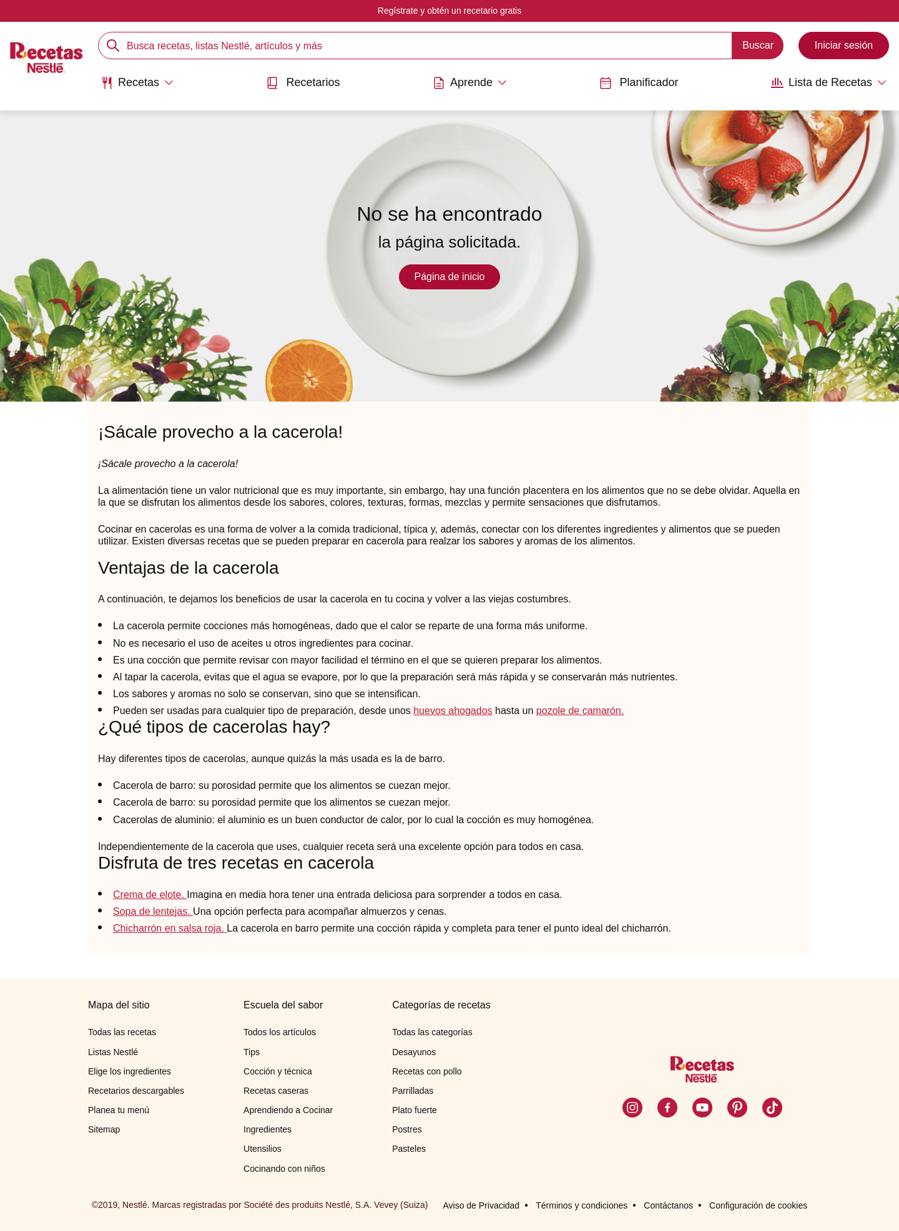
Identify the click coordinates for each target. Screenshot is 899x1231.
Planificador (638, 82)
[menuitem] (137, 87)
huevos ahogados (452, 710)
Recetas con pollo (426, 1071)
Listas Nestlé (113, 1052)
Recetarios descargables (136, 1091)
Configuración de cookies (758, 1205)
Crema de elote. (150, 894)
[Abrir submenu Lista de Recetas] (829, 83)
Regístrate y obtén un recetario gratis (449, 11)
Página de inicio (450, 276)
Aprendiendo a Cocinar (288, 1110)
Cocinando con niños (284, 1169)
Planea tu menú (118, 1110)
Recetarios (303, 82)
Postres (406, 1129)
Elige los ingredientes (129, 1071)
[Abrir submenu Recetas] (137, 83)
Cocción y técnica (277, 1071)
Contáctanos (668, 1205)
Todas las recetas (122, 1032)
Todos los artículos (279, 1032)
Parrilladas (412, 1091)
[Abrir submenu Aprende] (470, 83)
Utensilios (262, 1149)
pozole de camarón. (580, 710)
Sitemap (104, 1129)
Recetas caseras (275, 1091)
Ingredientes (267, 1129)
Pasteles (409, 1149)
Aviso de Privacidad (481, 1205)
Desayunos (414, 1052)
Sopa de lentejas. (153, 911)
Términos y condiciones (581, 1205)
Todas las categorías (432, 1032)
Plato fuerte (414, 1110)
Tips (251, 1052)
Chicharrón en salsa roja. (170, 928)
